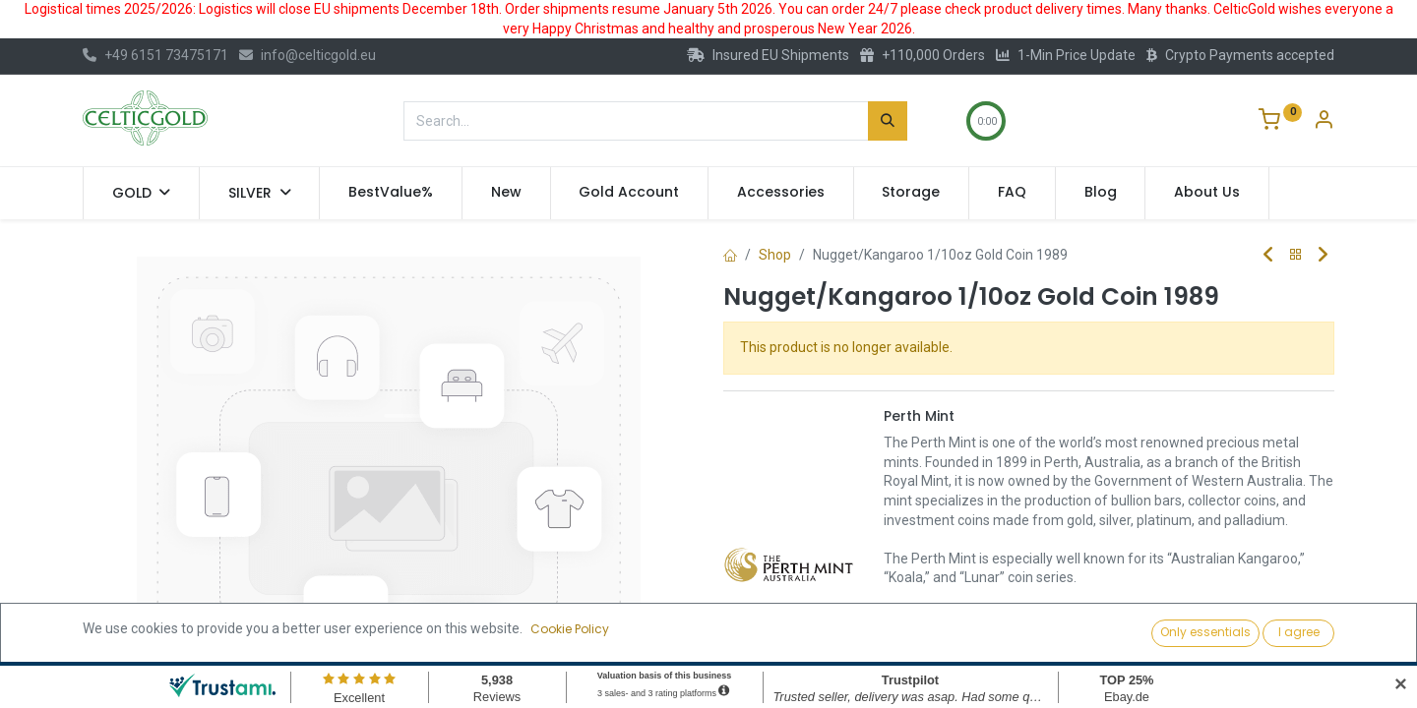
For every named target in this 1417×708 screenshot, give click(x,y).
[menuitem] (391, 192)
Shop (775, 255)
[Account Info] (1323, 122)
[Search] (887, 121)
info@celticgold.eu (307, 55)
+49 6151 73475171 (155, 55)
